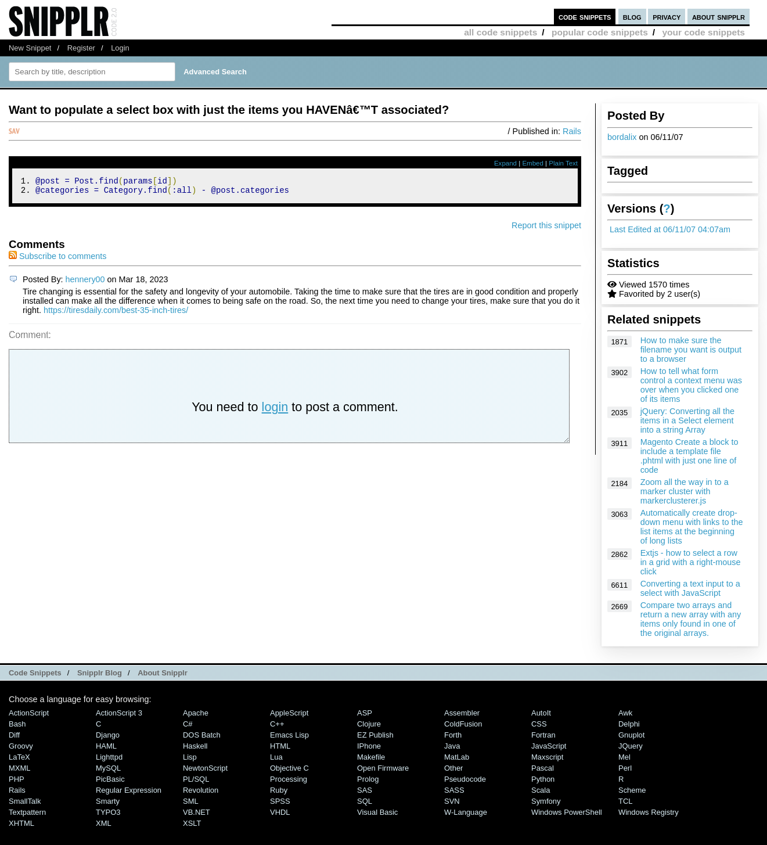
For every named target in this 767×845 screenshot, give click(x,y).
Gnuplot (631, 735)
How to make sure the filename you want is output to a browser (690, 350)
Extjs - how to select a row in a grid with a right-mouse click (690, 562)
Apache (195, 713)
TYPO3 (108, 812)
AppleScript (289, 713)
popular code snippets (600, 32)
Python (542, 779)
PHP (16, 779)
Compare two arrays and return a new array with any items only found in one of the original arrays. (690, 619)
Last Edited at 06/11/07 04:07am (670, 229)
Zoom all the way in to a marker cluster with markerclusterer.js (684, 491)
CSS (539, 724)
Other (453, 768)
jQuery (630, 746)
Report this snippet (546, 228)
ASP (364, 713)
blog (632, 16)
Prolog (368, 779)
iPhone (369, 746)
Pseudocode (465, 779)
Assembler (462, 713)
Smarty (108, 801)
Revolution (200, 790)
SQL (364, 801)
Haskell (195, 746)
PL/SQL (196, 779)
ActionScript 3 (119, 713)
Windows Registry (648, 812)
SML (191, 801)
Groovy (21, 746)
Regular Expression (128, 790)
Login (120, 48)
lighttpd (109, 757)
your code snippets (703, 32)
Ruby (278, 790)
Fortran (543, 735)
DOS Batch (202, 735)
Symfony (545, 801)
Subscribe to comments (57, 259)
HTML (280, 746)
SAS (364, 790)
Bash (17, 724)
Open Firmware (383, 768)
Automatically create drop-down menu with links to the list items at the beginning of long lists (691, 526)
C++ (277, 724)
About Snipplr (163, 672)
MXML (19, 768)
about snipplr (718, 16)
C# (188, 724)
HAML (106, 746)
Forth (453, 735)
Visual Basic (377, 812)
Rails (572, 131)
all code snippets (500, 32)
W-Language (465, 812)
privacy (666, 16)
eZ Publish (375, 735)
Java (452, 746)
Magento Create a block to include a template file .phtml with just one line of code (689, 455)
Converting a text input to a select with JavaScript (690, 588)
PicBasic (110, 779)
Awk (625, 713)
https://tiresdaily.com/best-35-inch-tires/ (116, 313)
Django (108, 735)
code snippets (585, 16)
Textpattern (27, 812)
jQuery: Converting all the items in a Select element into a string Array (687, 420)
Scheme (632, 790)
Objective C (289, 768)
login (275, 410)
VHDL (280, 812)
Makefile (371, 757)
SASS (454, 790)
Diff (14, 735)
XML (103, 823)
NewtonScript (205, 768)
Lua (276, 757)
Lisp (190, 757)
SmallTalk (25, 801)
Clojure (369, 724)
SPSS (280, 801)
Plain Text (563, 163)
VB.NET (196, 812)
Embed (532, 163)
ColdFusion (463, 724)
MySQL (108, 768)
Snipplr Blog (99, 672)
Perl (625, 768)
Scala (540, 790)
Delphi (629, 724)
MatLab (456, 757)
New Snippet (30, 48)
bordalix (621, 137)
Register (81, 48)
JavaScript (548, 746)
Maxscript (547, 757)
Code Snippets (35, 672)
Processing (288, 779)
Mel (624, 757)
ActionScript (29, 713)
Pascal (542, 768)
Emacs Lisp (289, 735)
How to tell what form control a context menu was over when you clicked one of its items (691, 385)
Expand (505, 163)
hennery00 (85, 282)
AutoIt (541, 713)
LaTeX (19, 757)
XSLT (192, 823)
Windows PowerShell (566, 812)
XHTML (21, 823)
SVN (452, 801)
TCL (625, 801)
